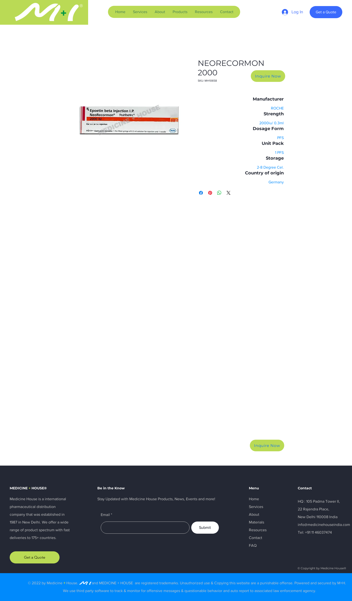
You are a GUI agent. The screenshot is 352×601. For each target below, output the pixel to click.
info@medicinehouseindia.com (324, 525)
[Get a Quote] (326, 12)
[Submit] (205, 528)
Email (105, 515)
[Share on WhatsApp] (219, 193)
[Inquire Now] (268, 76)
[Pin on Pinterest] (210, 193)
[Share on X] (228, 193)
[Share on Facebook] (201, 193)
